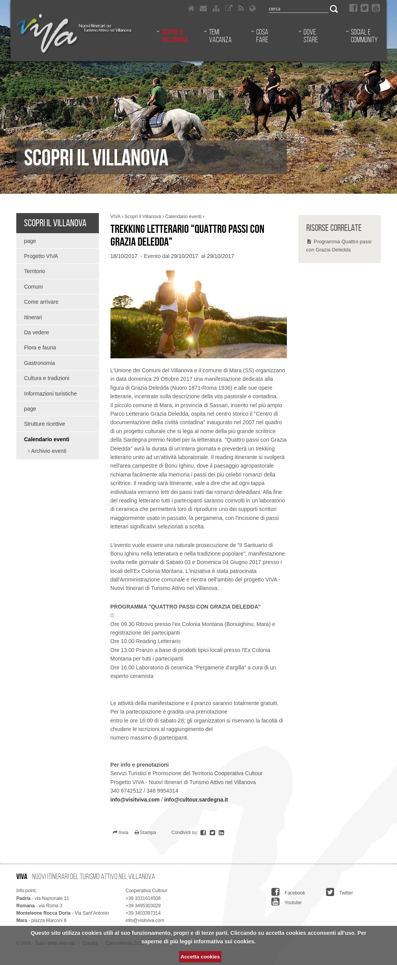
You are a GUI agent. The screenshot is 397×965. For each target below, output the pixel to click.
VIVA (115, 216)
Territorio (34, 271)
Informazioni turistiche (50, 393)
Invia (121, 832)
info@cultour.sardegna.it (196, 799)
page (30, 241)
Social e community (364, 36)
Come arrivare (41, 302)
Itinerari (33, 317)
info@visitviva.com (135, 799)
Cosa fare (262, 36)
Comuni (33, 287)
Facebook (288, 892)
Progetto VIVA (41, 256)
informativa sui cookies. (225, 941)
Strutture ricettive (44, 424)
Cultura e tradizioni (46, 378)
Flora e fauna (40, 347)
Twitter (339, 892)
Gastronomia (39, 363)
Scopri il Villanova (175, 36)
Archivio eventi (48, 451)
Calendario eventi (46, 439)
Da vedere (36, 332)
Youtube (286, 901)
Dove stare (311, 36)
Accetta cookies (200, 957)
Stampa (145, 832)
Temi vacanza (220, 36)
